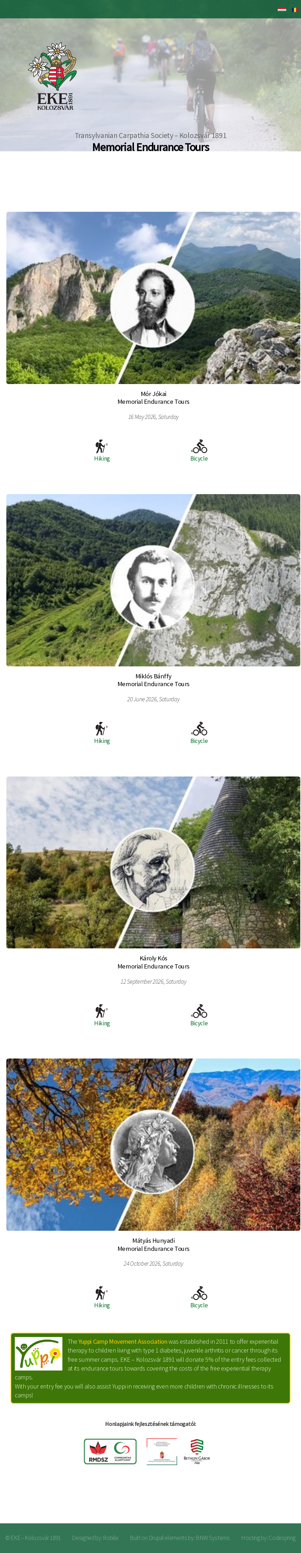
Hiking (102, 450)
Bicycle (199, 450)
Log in (284, 1501)
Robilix (110, 1538)
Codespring (282, 1538)
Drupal (156, 1538)
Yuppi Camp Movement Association (122, 1341)
